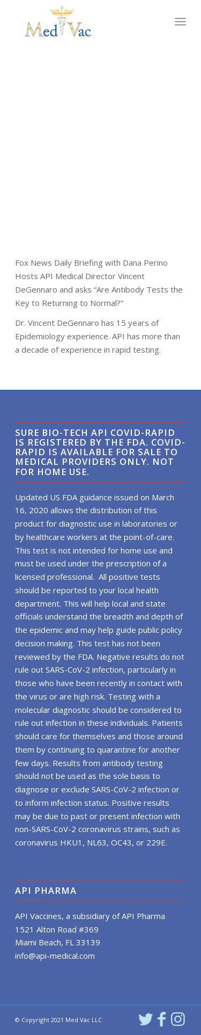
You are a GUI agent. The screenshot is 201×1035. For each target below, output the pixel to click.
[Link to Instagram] (178, 1019)
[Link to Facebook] (162, 1019)
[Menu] (180, 21)
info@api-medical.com (55, 955)
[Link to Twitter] (146, 1019)
